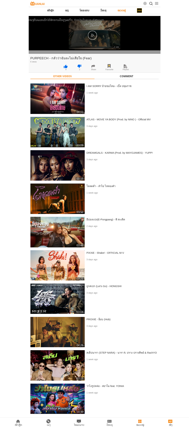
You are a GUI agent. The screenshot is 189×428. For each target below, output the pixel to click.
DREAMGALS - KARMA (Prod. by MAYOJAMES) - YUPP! (119, 152)
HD (139, 10)
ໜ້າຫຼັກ (50, 10)
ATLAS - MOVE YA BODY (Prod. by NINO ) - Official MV (118, 119)
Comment (126, 76)
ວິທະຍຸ (103, 10)
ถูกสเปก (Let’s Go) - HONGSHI (103, 286)
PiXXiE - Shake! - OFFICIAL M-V (105, 252)
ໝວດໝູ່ (122, 10)
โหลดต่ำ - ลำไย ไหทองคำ (100, 186)
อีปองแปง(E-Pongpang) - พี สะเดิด (105, 219)
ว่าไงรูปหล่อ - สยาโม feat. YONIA (105, 386)
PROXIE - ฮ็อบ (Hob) (98, 319)
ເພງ (67, 10)
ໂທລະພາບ (84, 10)
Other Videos (62, 76)
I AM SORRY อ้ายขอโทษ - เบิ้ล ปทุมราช (108, 86)
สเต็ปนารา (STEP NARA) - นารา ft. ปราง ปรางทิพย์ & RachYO (121, 352)
